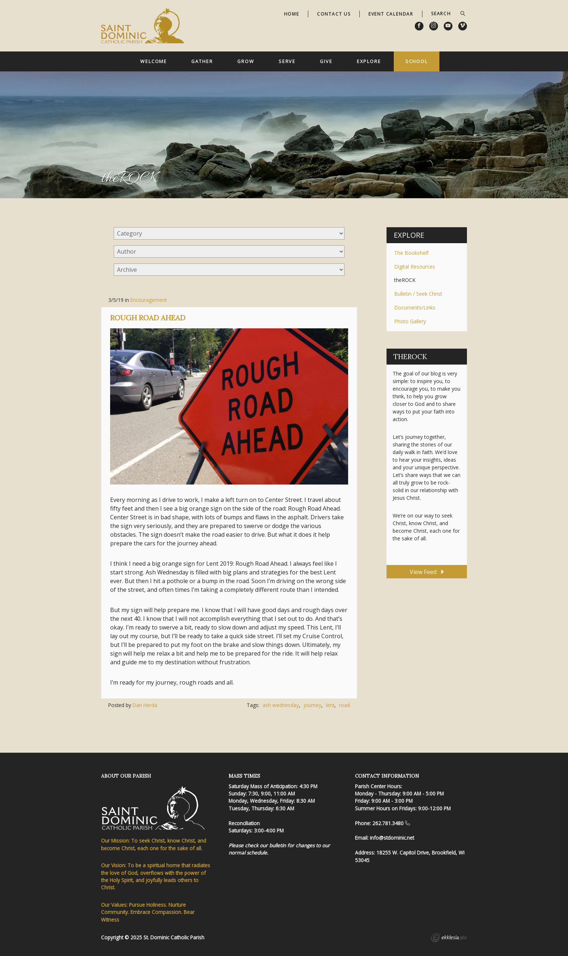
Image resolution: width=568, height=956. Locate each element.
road (344, 705)
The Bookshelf (411, 252)
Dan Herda (145, 705)
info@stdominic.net (392, 837)
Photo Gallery (410, 321)
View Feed (426, 572)
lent (330, 705)
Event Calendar (390, 14)
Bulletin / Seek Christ (418, 293)
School (416, 61)
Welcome (153, 61)
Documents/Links (414, 307)
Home (291, 14)
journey (312, 705)
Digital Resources (414, 266)
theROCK (404, 280)
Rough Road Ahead (147, 317)
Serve (287, 61)
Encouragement (148, 299)
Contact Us (334, 14)
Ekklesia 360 (449, 938)
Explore (369, 61)
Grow (245, 61)
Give (326, 61)
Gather (202, 61)
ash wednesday (281, 705)
